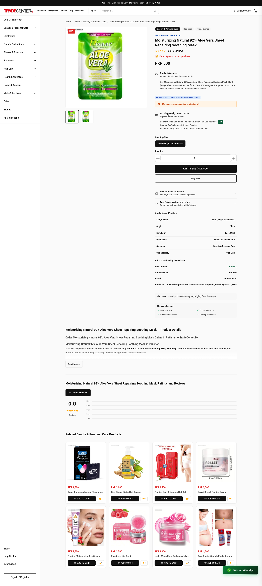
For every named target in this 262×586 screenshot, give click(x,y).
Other (7, 101)
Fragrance (9, 60)
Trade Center (203, 29)
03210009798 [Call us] (242, 11)
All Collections (11, 117)
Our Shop (41, 11)
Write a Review (78, 392)
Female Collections (14, 44)
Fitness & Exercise (13, 52)
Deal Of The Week (13, 19)
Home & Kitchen (12, 85)
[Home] (18, 11)
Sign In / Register (20, 577)
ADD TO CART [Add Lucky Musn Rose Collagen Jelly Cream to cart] (168, 562)
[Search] (155, 11)
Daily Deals (53, 11)
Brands (64, 11)
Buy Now (195, 178)
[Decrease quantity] (158, 158)
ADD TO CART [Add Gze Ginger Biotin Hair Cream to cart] (125, 498)
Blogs (7, 548)
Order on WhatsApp (240, 570)
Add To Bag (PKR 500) (196, 168)
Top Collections (77, 11)
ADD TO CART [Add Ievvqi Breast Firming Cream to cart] (212, 498)
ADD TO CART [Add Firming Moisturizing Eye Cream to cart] (82, 562)
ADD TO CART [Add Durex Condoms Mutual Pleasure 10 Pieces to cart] (82, 498)
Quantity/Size (161, 137)
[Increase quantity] (233, 158)
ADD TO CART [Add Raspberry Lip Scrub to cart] (125, 562)
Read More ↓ (74, 364)
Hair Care (8, 68)
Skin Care (187, 29)
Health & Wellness (13, 77)
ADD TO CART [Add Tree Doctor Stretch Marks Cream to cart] (212, 562)
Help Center (10, 556)
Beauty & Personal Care (16, 28)
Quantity (159, 151)
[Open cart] (256, 11)
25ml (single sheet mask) (170, 143)
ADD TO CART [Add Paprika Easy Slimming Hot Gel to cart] (168, 498)
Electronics (9, 36)
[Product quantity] (196, 158)
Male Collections (12, 93)
